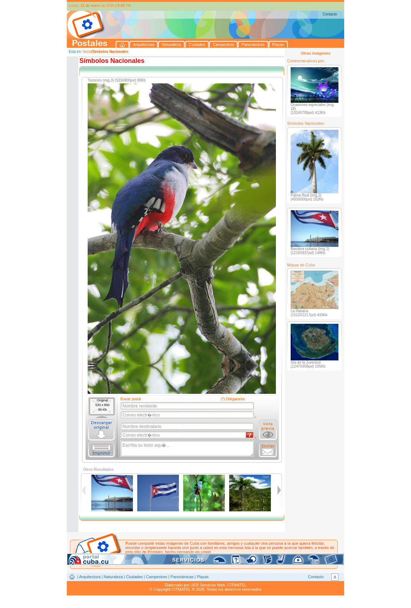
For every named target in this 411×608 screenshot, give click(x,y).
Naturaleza (113, 577)
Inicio (87, 52)
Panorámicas (182, 577)
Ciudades (134, 577)
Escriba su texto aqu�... (188, 448)
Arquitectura (89, 577)
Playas (203, 577)
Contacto (330, 14)
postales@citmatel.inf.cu (186, 556)
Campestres (156, 577)
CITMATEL (236, 585)
